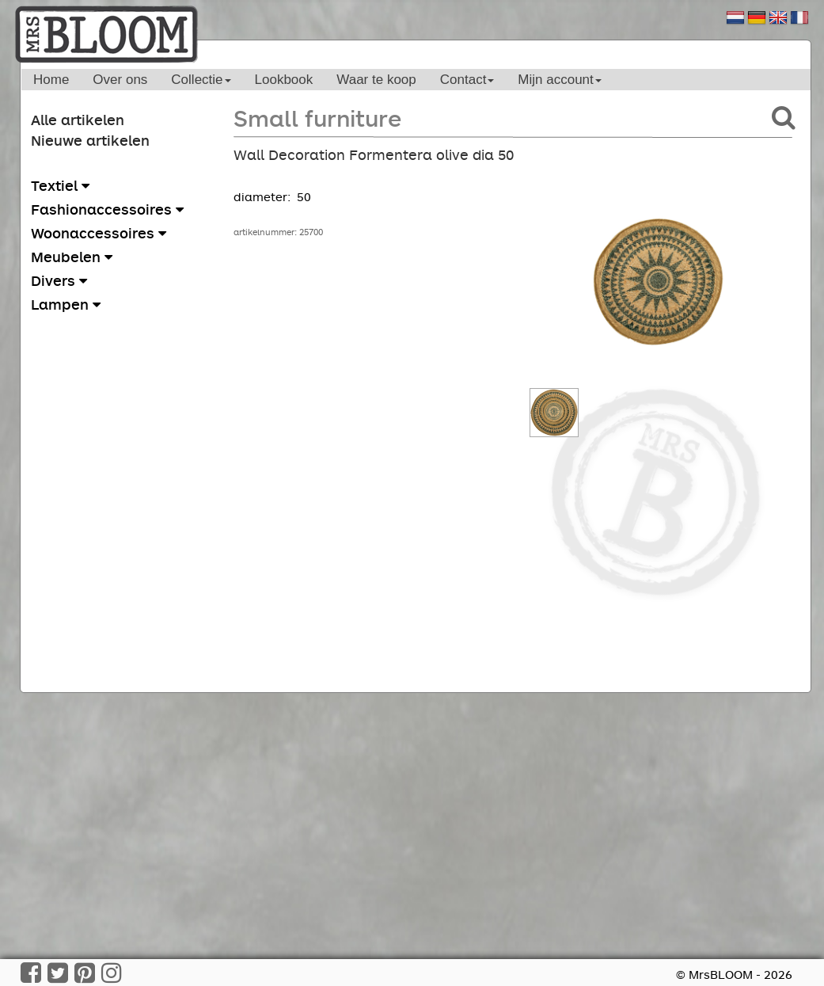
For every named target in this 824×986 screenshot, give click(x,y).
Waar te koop (376, 79)
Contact (467, 79)
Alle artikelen (77, 119)
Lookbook (284, 79)
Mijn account (559, 79)
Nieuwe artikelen (90, 140)
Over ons (120, 79)
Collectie (200, 79)
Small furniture (317, 117)
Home (51, 79)
